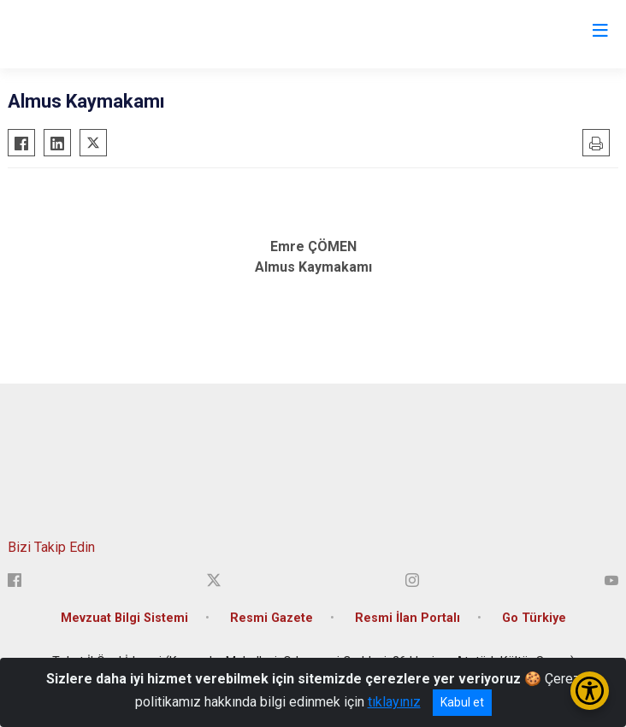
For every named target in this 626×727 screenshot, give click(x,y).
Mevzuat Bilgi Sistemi (124, 618)
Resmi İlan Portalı (407, 618)
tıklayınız (394, 702)
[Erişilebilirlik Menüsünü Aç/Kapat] (589, 690)
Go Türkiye (534, 618)
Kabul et (462, 702)
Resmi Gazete (271, 618)
